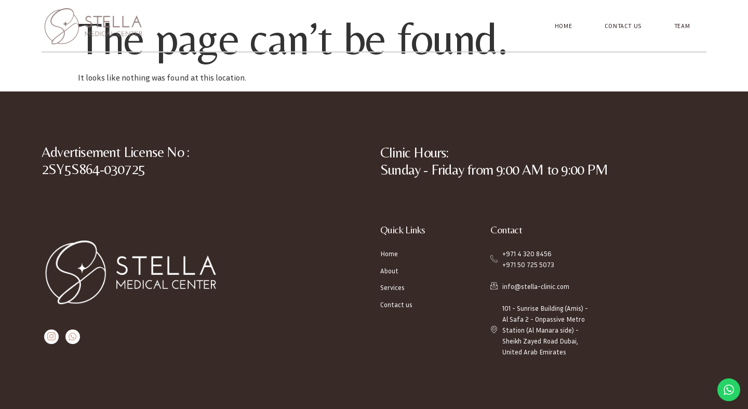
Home (564, 26)
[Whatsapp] (72, 336)
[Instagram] (51, 336)
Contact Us (623, 26)
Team (682, 26)
